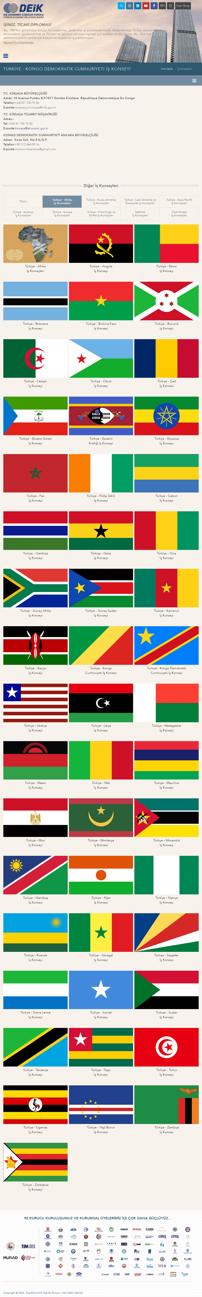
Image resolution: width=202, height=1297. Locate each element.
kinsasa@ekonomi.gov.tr (31, 128)
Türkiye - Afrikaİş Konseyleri (62, 201)
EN (162, 6)
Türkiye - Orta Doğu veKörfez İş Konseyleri (101, 213)
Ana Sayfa (167, 69)
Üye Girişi (183, 6)
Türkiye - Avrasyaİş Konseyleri (23, 213)
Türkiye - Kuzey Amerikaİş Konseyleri (101, 201)
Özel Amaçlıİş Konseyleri (179, 213)
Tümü (23, 201)
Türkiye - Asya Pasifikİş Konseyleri (179, 201)
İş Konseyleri (184, 69)
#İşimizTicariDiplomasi (18, 43)
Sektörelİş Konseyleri (140, 213)
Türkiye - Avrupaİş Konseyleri (62, 213)
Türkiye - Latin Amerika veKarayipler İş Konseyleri (140, 201)
